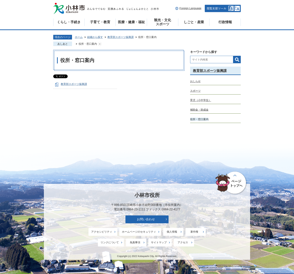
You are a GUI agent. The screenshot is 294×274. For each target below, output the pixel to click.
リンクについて (109, 242)
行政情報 (225, 22)
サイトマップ (159, 242)
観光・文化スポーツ (162, 22)
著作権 (194, 231)
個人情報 (172, 231)
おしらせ (195, 81)
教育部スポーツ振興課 (120, 37)
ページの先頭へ (231, 183)
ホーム (79, 37)
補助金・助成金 (199, 109)
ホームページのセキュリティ (139, 231)
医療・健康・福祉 (131, 22)
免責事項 (135, 242)
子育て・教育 (100, 22)
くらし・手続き (69, 22)
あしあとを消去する (100, 44)
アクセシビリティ (101, 231)
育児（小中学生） (200, 100)
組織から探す (95, 37)
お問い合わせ (146, 219)
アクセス (183, 242)
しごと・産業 (194, 22)
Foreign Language (190, 8)
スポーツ (195, 90)
